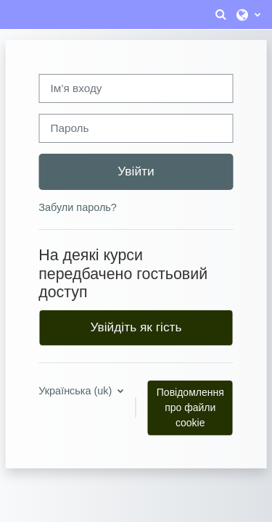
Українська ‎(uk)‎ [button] (76, 391)
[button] (220, 14)
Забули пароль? (77, 207)
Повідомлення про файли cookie (190, 407)
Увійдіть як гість (136, 327)
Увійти (136, 171)
